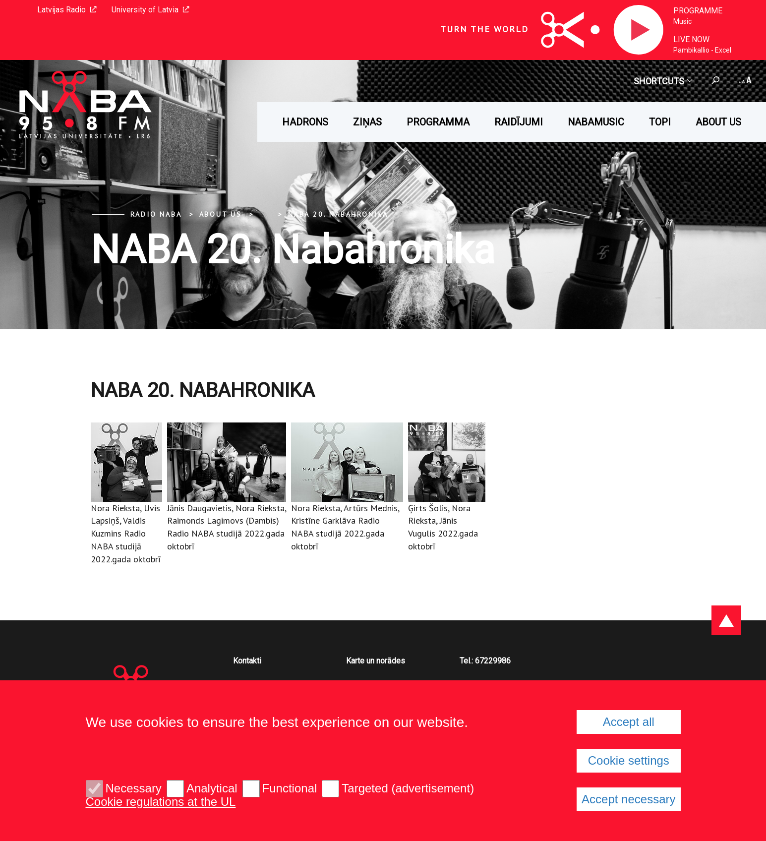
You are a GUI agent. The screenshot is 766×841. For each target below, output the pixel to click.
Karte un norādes (375, 660)
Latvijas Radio (67, 9)
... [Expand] (265, 214)
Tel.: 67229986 (485, 660)
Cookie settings (628, 760)
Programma (438, 122)
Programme (697, 10)
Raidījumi (518, 122)
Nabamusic (596, 122)
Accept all (628, 721)
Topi (660, 122)
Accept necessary (628, 799)
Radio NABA (156, 214)
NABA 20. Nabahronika (338, 214)
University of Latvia (150, 9)
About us (718, 122)
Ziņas (367, 122)
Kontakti (247, 660)
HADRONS (305, 122)
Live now (691, 39)
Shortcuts (663, 81)
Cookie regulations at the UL (161, 801)
